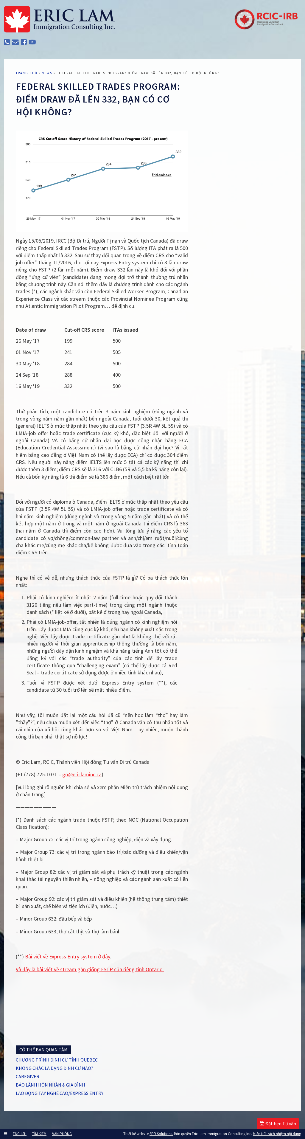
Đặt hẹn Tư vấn (278, 1123)
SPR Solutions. (161, 1133)
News (47, 73)
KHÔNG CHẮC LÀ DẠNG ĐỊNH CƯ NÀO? (54, 1068)
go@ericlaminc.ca (82, 774)
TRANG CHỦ (27, 73)
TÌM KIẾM (39, 1133)
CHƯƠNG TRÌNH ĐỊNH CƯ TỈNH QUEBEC (57, 1060)
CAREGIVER (27, 1076)
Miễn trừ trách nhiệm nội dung (277, 1133)
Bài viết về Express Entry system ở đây (67, 956)
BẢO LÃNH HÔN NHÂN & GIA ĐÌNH (50, 1085)
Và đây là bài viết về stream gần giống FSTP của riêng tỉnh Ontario (90, 969)
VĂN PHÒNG (62, 1133)
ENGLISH (20, 1133)
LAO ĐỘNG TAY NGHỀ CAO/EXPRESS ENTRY (59, 1093)
